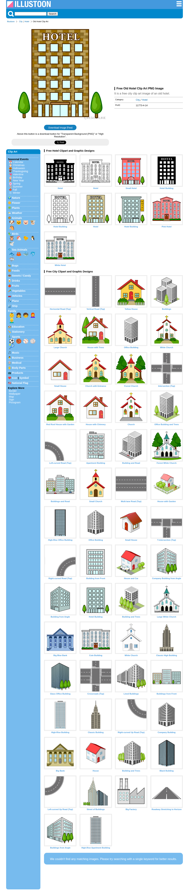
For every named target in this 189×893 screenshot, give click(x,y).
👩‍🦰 (33, 315)
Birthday (17, 177)
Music (15, 352)
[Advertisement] (148, 55)
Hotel (27, 21)
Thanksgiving (20, 171)
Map (11, 396)
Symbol (24, 377)
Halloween (19, 168)
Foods (16, 270)
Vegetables (18, 290)
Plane (15, 300)
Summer (18, 186)
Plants (16, 207)
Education (18, 326)
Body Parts (19, 367)
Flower (16, 202)
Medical (16, 362)
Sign (11, 399)
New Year (18, 180)
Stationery (18, 331)
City (21, 21)
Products (17, 372)
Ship (14, 306)
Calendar (18, 162)
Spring (16, 183)
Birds (15, 233)
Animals (17, 218)
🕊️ (12, 243)
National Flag (20, 383)
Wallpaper (14, 393)
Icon (14, 377)
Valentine (18, 174)
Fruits (15, 285)
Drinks (16, 280)
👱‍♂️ (12, 320)
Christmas (19, 165)
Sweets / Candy (21, 275)
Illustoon (11, 21)
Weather (17, 212)
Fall (15, 189)
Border (13, 390)
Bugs (15, 265)
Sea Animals (19, 249)
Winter (16, 192)
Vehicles (17, 295)
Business (17, 357)
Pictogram (15, 402)
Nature (16, 197)
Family (12, 311)
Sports (16, 336)
